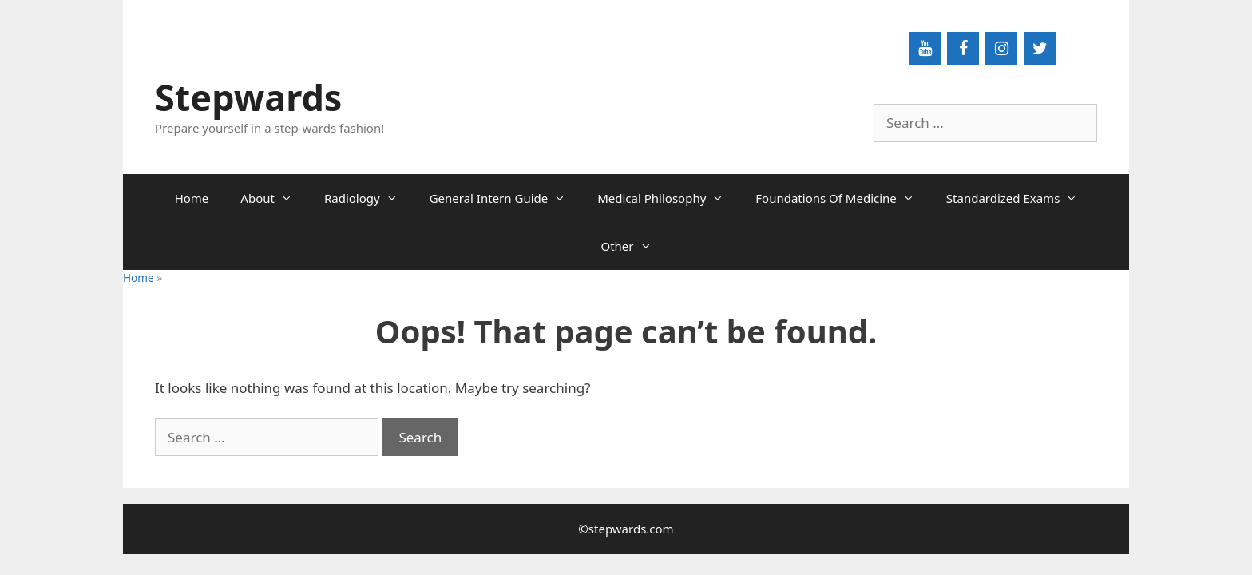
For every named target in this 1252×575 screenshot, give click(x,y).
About (274, 198)
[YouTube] (925, 48)
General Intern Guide (506, 198)
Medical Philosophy (668, 198)
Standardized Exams (1020, 198)
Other (633, 246)
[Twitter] (1040, 48)
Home (192, 198)
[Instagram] (1001, 48)
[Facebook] (963, 48)
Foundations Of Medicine (842, 198)
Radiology (369, 198)
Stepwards (248, 97)
